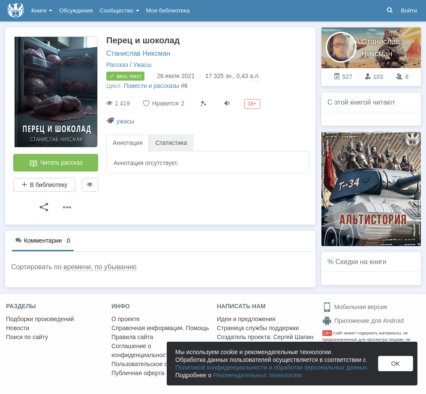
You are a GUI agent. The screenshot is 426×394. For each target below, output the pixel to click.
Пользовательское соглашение (154, 364)
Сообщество (119, 10)
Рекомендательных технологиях (258, 375)
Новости (17, 328)
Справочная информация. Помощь (160, 328)
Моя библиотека (168, 10)
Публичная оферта (138, 373)
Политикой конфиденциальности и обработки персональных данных (271, 367)
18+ (327, 333)
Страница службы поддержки (258, 328)
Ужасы (142, 64)
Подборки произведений (40, 319)
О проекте (125, 319)
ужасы (125, 121)
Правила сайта (132, 337)
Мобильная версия (354, 307)
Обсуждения (76, 10)
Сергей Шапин (293, 337)
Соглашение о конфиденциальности (141, 350)
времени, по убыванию (100, 267)
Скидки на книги (361, 261)
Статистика (171, 142)
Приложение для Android (363, 320)
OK (395, 363)
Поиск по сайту (27, 337)
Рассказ (117, 64)
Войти (409, 10)
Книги (41, 10)
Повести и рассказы (151, 85)
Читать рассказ (55, 163)
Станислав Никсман (138, 53)
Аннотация (128, 142)
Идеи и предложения (246, 319)
